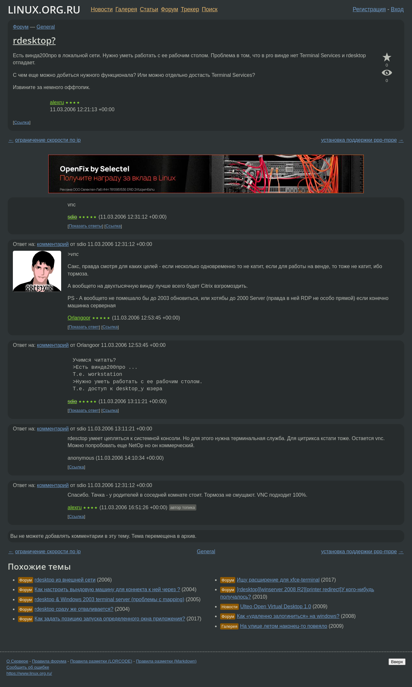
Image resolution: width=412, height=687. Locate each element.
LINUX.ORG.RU (44, 9)
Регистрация (369, 9)
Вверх (397, 661)
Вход (397, 9)
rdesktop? (34, 40)
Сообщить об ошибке (27, 667)
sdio (72, 217)
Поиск (210, 9)
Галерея (126, 9)
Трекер (190, 9)
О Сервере (17, 661)
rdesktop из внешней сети (64, 580)
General (46, 27)
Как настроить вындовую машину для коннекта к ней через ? (107, 589)
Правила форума (49, 661)
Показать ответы (85, 226)
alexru (57, 102)
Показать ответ (84, 327)
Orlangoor (79, 318)
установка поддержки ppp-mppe (359, 140)
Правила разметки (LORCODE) (101, 661)
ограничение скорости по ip (48, 140)
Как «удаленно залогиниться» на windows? (288, 616)
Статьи (149, 9)
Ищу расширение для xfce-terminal (278, 580)
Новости (102, 9)
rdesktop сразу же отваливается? (73, 609)
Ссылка (21, 122)
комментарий (53, 244)
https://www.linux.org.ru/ (29, 673)
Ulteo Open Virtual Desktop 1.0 (275, 606)
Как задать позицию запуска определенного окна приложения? (109, 618)
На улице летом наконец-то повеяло (283, 626)
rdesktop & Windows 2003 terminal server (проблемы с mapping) (109, 599)
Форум (169, 9)
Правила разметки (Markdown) (166, 661)
